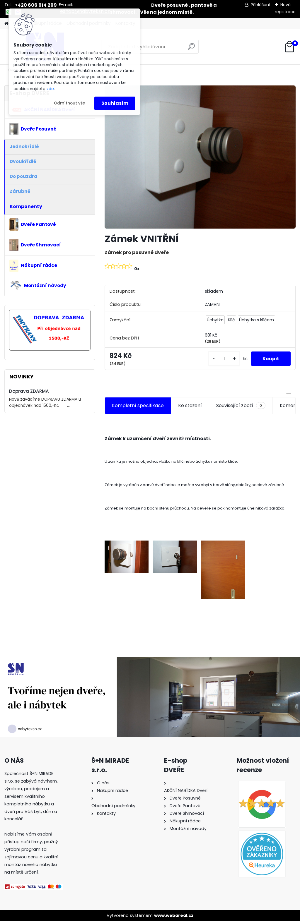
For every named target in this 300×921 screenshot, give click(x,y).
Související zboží (240, 405)
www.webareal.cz (173, 915)
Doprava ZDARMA (29, 391)
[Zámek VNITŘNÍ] (200, 157)
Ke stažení (190, 405)
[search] (191, 48)
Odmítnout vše (69, 103)
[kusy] (223, 359)
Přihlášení (260, 5)
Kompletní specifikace (138, 405)
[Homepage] (6, 23)
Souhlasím (114, 103)
